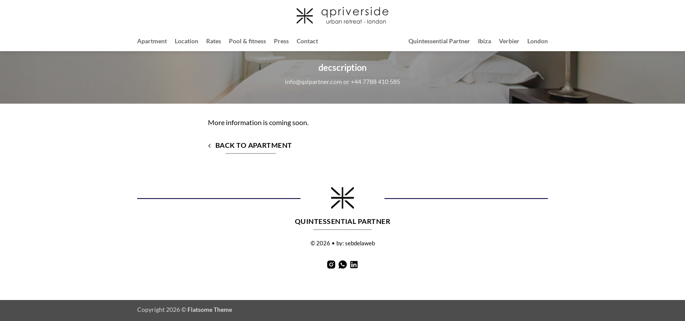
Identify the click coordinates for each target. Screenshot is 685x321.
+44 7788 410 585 (375, 81)
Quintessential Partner (439, 41)
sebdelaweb (360, 243)
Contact (307, 41)
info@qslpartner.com (313, 81)
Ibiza (484, 41)
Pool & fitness (247, 41)
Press (281, 41)
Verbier (509, 41)
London (537, 41)
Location (186, 41)
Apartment (152, 41)
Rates (213, 41)
